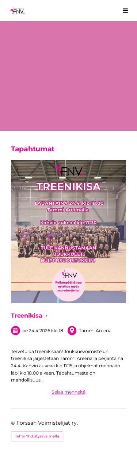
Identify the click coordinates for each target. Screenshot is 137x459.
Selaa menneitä (68, 392)
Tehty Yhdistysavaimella (37, 436)
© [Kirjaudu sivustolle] (13, 423)
